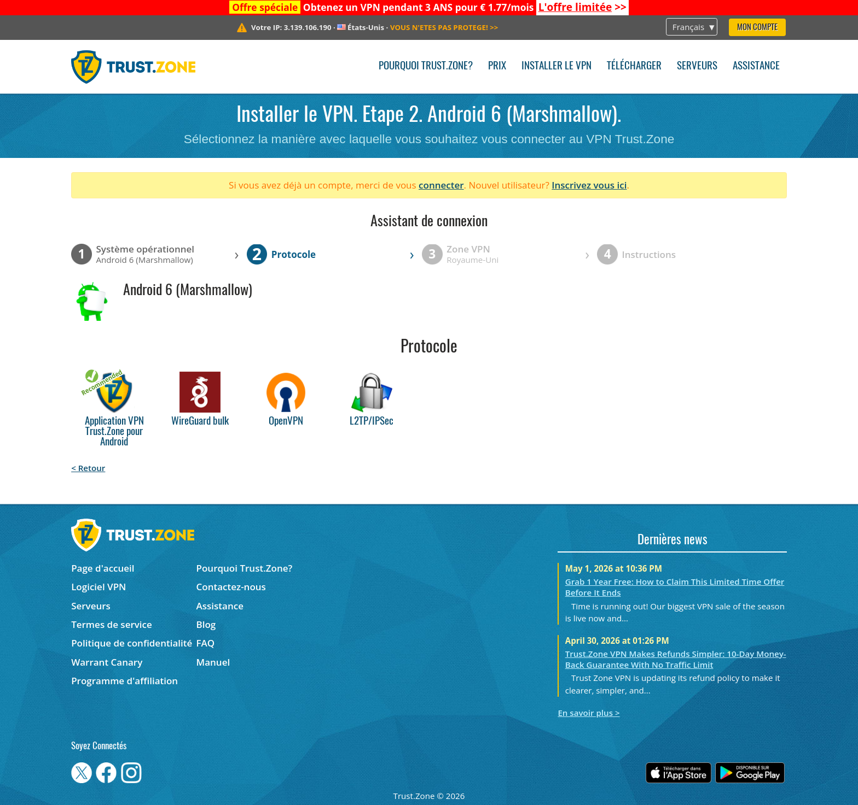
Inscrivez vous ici (589, 185)
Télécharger (634, 66)
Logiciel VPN (98, 586)
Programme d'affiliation (124, 680)
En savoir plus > (588, 712)
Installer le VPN (556, 66)
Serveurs (697, 66)
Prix (497, 66)
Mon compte (757, 27)
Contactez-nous (231, 586)
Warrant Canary (106, 662)
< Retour (88, 467)
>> (582, 7)
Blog (206, 624)
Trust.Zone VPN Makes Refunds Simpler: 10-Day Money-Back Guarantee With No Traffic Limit (675, 659)
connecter (441, 185)
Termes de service (111, 624)
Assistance (756, 66)
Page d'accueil (102, 568)
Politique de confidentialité (131, 643)
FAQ (205, 643)
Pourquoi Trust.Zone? (426, 66)
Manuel (213, 662)
